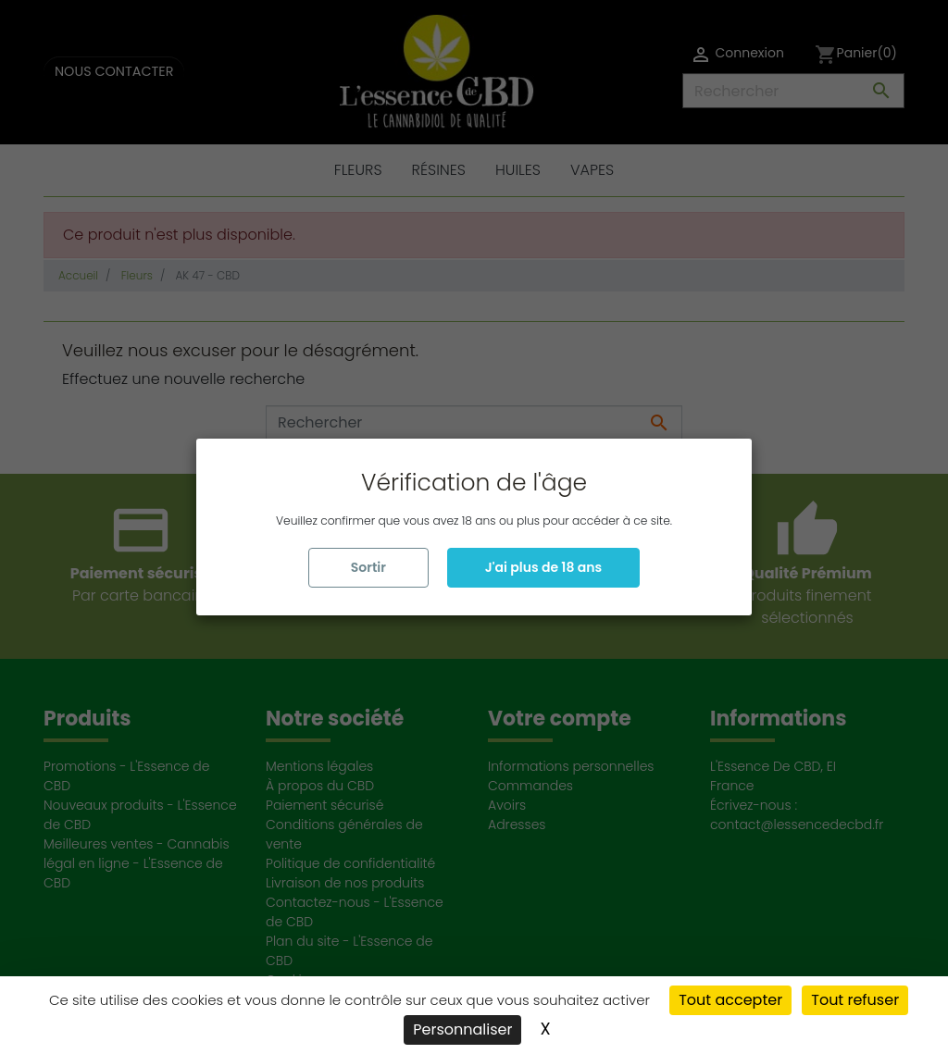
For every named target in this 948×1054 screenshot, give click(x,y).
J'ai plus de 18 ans (543, 567)
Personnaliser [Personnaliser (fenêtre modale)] (462, 1029)
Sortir (368, 567)
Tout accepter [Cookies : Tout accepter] (730, 1000)
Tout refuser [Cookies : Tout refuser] (855, 1000)
